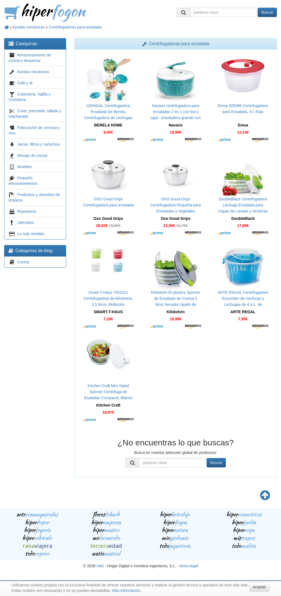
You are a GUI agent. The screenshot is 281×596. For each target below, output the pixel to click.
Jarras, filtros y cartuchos (38, 144)
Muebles (24, 167)
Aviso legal (188, 566)
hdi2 (100, 566)
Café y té (25, 83)
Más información (126, 590)
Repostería (26, 211)
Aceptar (259, 587)
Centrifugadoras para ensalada (75, 27)
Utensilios (25, 222)
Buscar (267, 12)
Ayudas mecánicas (29, 27)
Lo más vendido (30, 234)
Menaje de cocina (32, 155)
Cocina (23, 262)
